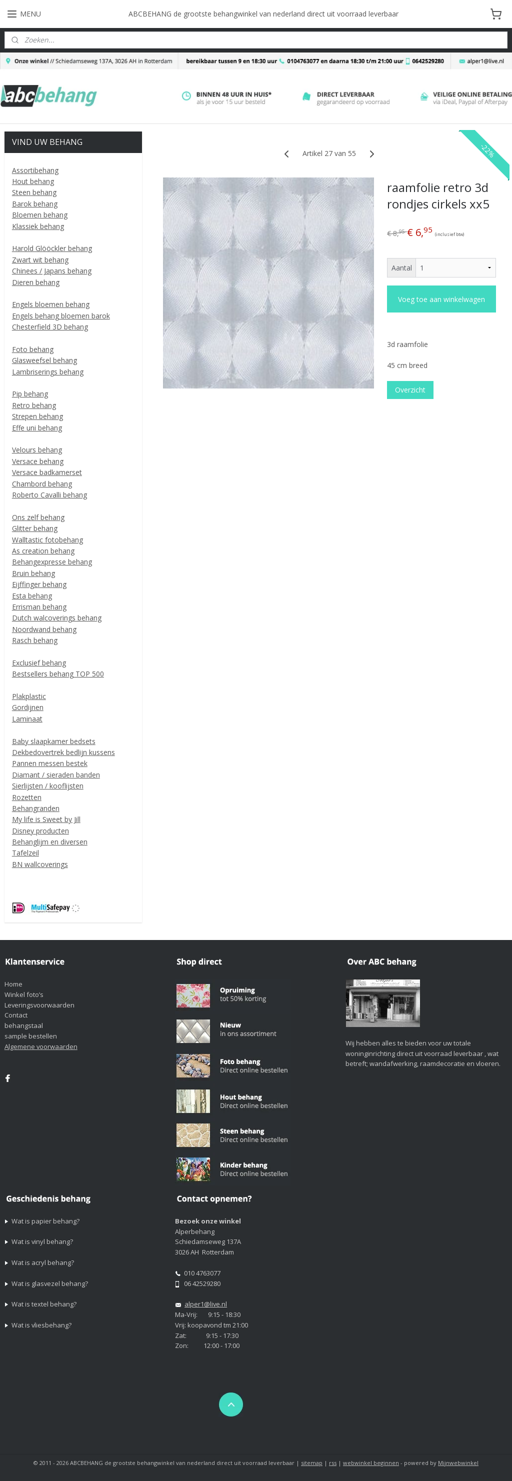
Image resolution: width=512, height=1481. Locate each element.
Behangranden (36, 808)
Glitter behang (35, 528)
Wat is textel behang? (44, 1304)
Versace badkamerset (47, 472)
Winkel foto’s (24, 994)
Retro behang (34, 405)
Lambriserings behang (48, 371)
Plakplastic (29, 696)
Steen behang (34, 192)
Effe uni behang (37, 427)
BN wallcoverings (40, 864)
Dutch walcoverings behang (57, 617)
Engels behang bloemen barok (61, 315)
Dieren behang (36, 282)
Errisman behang (39, 607)
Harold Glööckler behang (52, 248)
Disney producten (40, 831)
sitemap (311, 1462)
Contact (16, 1015)
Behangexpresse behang (52, 561)
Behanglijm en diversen (50, 841)
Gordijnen (28, 707)
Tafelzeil (25, 853)
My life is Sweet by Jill (46, 819)
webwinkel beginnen (371, 1462)
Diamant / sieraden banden (56, 775)
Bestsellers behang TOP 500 (58, 673)
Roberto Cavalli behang (49, 495)
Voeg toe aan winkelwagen (441, 299)
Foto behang (33, 349)
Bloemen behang (40, 215)
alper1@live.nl (205, 1304)
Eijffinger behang (39, 584)
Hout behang (33, 181)
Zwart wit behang (40, 259)
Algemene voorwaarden (41, 1046)
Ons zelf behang (38, 517)
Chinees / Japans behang (52, 271)
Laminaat (27, 719)
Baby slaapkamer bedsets (54, 741)
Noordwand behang (44, 629)
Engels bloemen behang (51, 304)
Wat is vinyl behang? (42, 1241)
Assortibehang (35, 170)
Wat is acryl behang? (43, 1262)
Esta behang (32, 595)
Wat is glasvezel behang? (50, 1283)
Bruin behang (33, 573)
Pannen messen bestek (50, 763)
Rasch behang (35, 640)
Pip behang (30, 393)
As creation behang (43, 551)
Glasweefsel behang (44, 360)
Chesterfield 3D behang (50, 327)
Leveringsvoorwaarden (39, 1005)
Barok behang (35, 203)
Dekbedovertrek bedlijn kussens (63, 752)
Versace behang (38, 461)
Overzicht (409, 390)
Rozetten (27, 797)
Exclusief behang (39, 663)
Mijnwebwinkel (458, 1462)
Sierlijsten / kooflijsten (48, 785)
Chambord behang (42, 483)
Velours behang (37, 449)
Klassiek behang (38, 226)
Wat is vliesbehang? (42, 1325)
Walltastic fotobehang (47, 539)
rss (332, 1462)
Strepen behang (37, 416)
